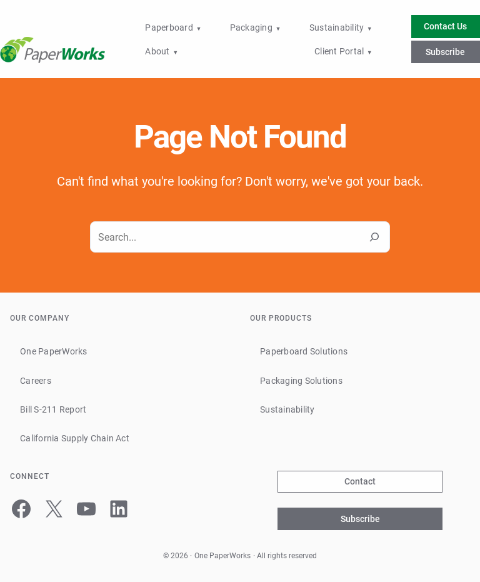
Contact (360, 481)
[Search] (374, 236)
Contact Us (445, 26)
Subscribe (445, 52)
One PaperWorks (222, 555)
